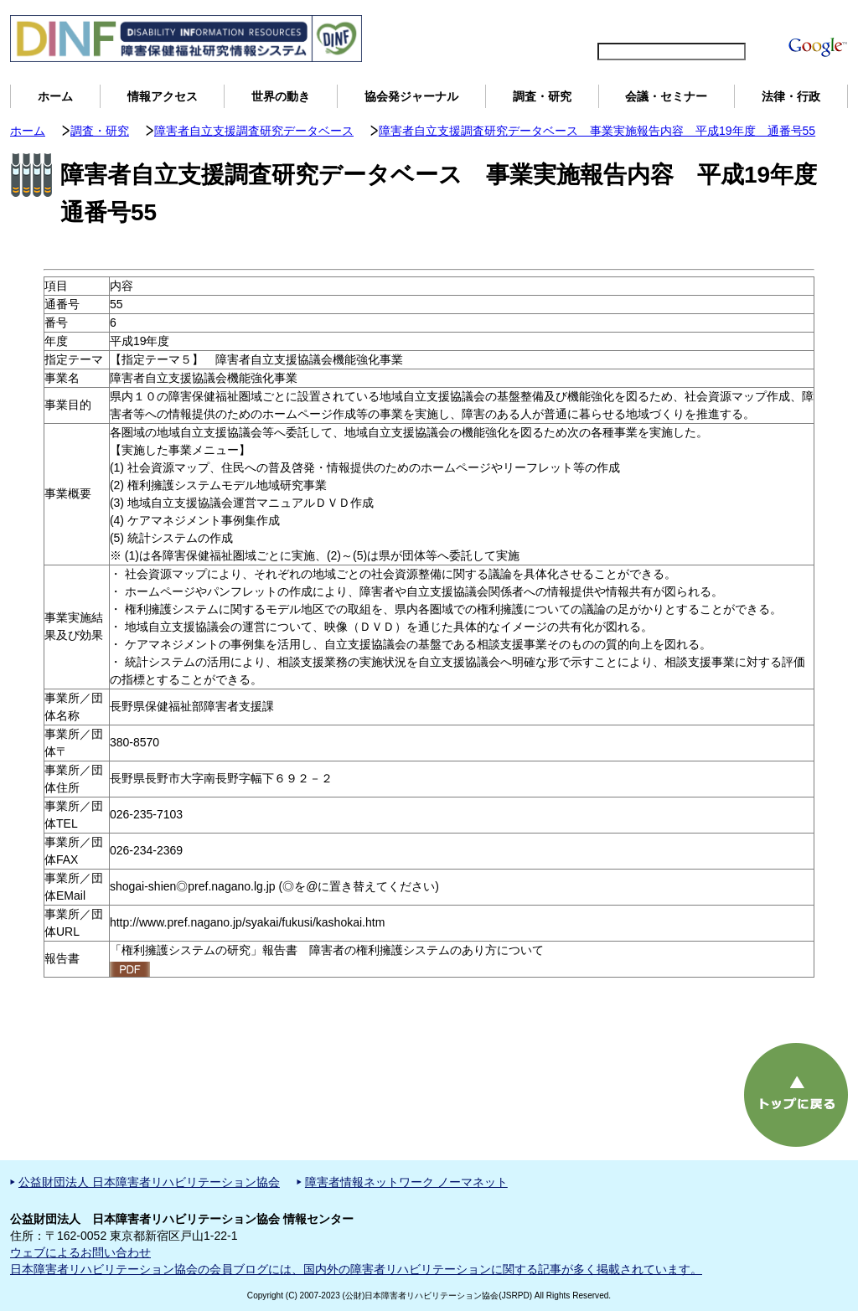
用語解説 (821, 21)
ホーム (55, 96)
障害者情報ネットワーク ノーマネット (406, 1182)
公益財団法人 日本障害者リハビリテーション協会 (149, 1182)
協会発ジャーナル (411, 96)
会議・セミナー (666, 96)
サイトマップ (664, 21)
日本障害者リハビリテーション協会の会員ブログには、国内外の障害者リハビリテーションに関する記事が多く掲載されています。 (356, 1269)
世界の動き (280, 96)
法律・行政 (791, 96)
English (596, 21)
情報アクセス (162, 96)
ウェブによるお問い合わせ (80, 1252)
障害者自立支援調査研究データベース (254, 130)
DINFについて (750, 21)
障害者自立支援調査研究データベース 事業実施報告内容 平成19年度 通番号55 (597, 130)
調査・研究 (542, 96)
